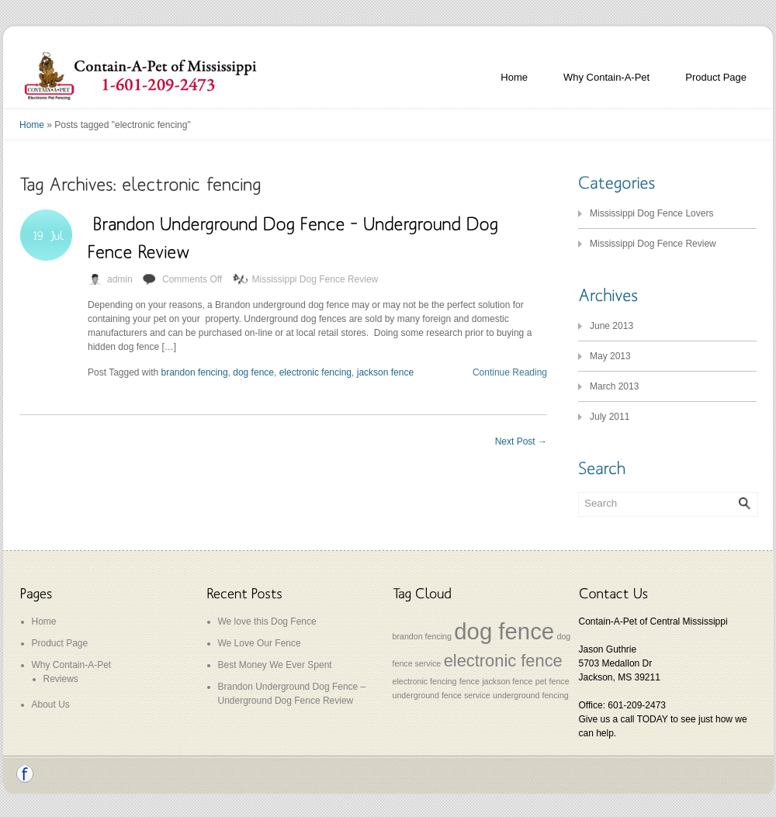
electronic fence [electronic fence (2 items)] (503, 660)
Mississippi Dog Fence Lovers (651, 213)
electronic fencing (315, 372)
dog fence (253, 372)
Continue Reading (510, 372)
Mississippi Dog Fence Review (315, 279)
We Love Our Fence (259, 643)
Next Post (521, 441)
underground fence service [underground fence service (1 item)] (441, 695)
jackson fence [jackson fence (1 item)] (507, 681)
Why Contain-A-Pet (606, 77)
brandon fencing (194, 372)
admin (120, 279)
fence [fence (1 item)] (469, 681)
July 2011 (609, 416)
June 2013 (611, 325)
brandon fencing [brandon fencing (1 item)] (422, 636)
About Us (51, 704)
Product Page (716, 77)
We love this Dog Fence (267, 621)
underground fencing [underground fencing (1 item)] (531, 695)
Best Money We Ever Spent (275, 664)
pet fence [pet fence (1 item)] (552, 681)
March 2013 (614, 386)
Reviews (60, 678)
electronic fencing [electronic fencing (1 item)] (425, 681)
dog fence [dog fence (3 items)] (504, 631)
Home (514, 77)
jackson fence (385, 372)
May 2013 (610, 356)
